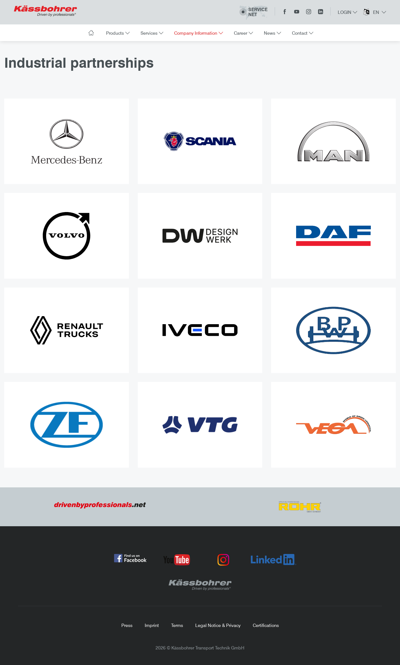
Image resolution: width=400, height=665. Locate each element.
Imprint (152, 625)
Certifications (266, 625)
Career (243, 33)
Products (117, 33)
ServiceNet (253, 12)
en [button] (379, 12)
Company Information (198, 33)
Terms (177, 625)
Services (151, 33)
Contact (302, 33)
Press (126, 625)
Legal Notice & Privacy (218, 625)
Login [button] (347, 12)
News (272, 33)
